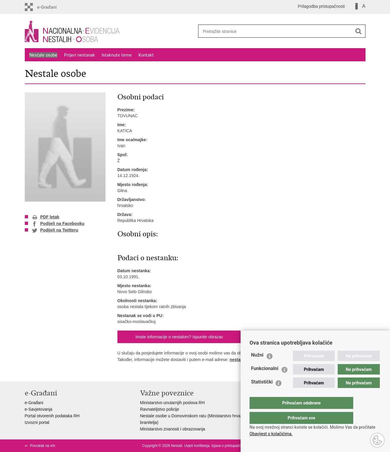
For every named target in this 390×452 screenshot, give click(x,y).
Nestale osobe (43, 55)
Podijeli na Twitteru (55, 230)
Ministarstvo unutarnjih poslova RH (172, 402)
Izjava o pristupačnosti (229, 446)
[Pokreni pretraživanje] (359, 31)
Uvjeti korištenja (196, 446)
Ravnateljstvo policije (159, 409)
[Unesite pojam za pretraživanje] (273, 31)
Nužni (257, 367)
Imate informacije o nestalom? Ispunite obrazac (179, 336)
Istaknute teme (117, 55)
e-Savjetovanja (39, 409)
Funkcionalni (265, 380)
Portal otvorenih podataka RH (52, 415)
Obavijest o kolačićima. (271, 433)
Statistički (262, 394)
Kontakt (146, 55)
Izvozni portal (37, 422)
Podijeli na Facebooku (58, 223)
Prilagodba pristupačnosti (321, 6)
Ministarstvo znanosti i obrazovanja (172, 429)
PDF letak (45, 217)
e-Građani (34, 402)
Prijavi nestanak (79, 55)
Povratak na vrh (42, 446)
